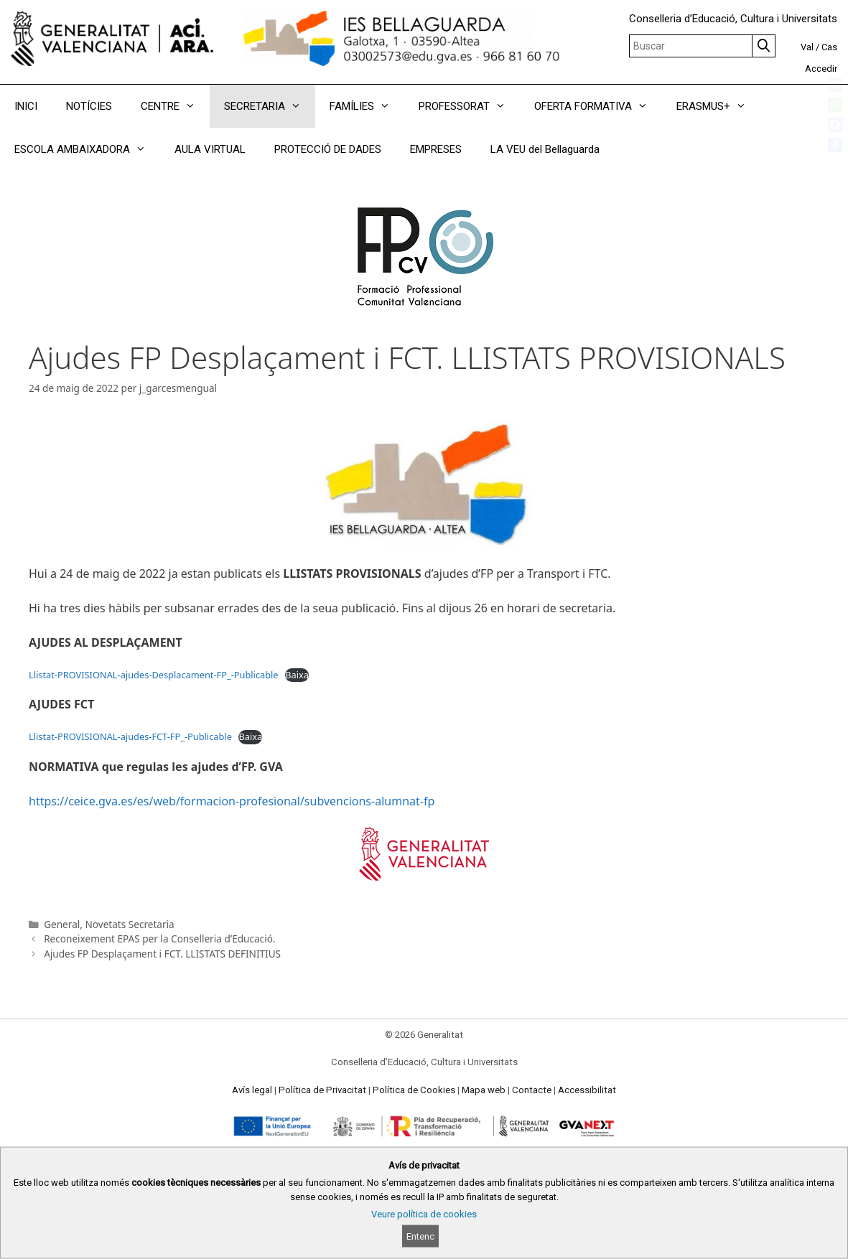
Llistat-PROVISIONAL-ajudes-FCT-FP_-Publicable (130, 736)
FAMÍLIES (367, 106)
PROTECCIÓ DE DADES (327, 149)
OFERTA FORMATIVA (598, 106)
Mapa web (483, 1090)
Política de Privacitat (322, 1090)
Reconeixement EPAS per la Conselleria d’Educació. (159, 938)
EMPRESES (436, 149)
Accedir (821, 68)
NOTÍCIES (89, 106)
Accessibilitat (587, 1090)
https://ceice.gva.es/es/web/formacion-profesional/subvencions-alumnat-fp (231, 801)
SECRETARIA (269, 106)
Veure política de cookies (424, 1214)
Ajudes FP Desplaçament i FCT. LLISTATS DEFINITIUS (162, 953)
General (62, 924)
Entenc (420, 1236)
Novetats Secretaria (129, 924)
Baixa (297, 674)
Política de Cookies (414, 1090)
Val (807, 47)
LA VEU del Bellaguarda (545, 149)
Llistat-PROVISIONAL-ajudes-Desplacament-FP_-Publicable (154, 674)
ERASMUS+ (718, 106)
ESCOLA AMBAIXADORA (87, 149)
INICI (25, 106)
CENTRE (175, 106)
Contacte (531, 1090)
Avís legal (252, 1090)
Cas (829, 47)
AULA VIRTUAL (210, 149)
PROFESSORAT (469, 106)
